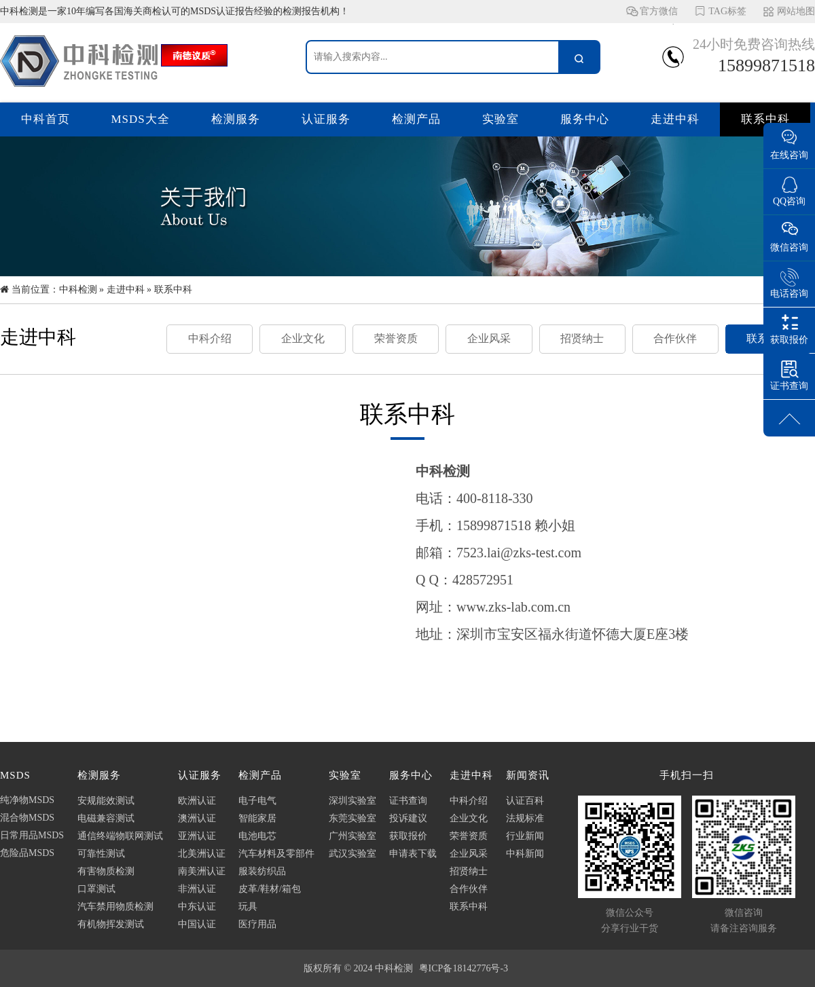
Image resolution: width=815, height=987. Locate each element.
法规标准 (525, 818)
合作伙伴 (675, 338)
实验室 (500, 119)
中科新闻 (525, 854)
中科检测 (78, 289)
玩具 (247, 906)
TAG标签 (727, 11)
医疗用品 (257, 924)
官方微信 (659, 14)
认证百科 (525, 801)
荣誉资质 (396, 338)
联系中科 (765, 119)
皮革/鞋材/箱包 (269, 889)
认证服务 (326, 119)
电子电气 (257, 801)
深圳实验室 (352, 801)
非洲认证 (197, 889)
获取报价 (408, 836)
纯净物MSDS (27, 800)
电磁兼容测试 (105, 818)
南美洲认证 (201, 871)
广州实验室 (352, 836)
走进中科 (675, 119)
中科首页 (45, 119)
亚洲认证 (197, 836)
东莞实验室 (352, 818)
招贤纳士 (582, 338)
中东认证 (197, 906)
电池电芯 (257, 836)
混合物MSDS (27, 818)
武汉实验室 (352, 854)
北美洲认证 (201, 854)
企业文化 (303, 338)
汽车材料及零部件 (276, 854)
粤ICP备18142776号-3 (463, 968)
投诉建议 (408, 818)
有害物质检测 (105, 871)
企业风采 (489, 338)
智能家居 (257, 818)
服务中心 (584, 119)
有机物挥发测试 (110, 924)
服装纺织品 (262, 871)
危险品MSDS (27, 853)
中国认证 (197, 924)
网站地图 (796, 11)
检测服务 (235, 119)
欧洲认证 (197, 801)
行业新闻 (525, 836)
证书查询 (408, 801)
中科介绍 (210, 338)
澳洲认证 (197, 818)
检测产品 (416, 119)
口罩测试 (96, 889)
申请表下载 (413, 854)
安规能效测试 (105, 801)
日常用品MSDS (32, 835)
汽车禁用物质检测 (115, 906)
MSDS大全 (140, 119)
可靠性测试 (101, 854)
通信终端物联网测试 (120, 836)
